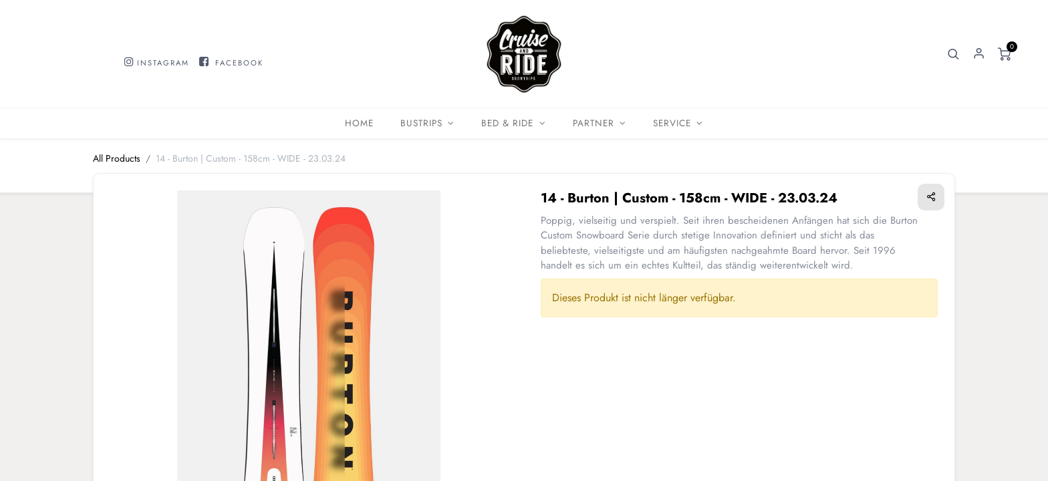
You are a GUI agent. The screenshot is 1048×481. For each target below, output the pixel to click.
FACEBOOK (239, 62)
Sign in (979, 54)
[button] (954, 54)
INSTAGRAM (163, 62)
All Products (116, 158)
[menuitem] (359, 123)
